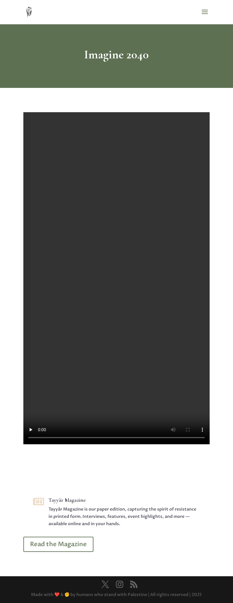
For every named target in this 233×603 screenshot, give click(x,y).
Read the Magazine (58, 544)
